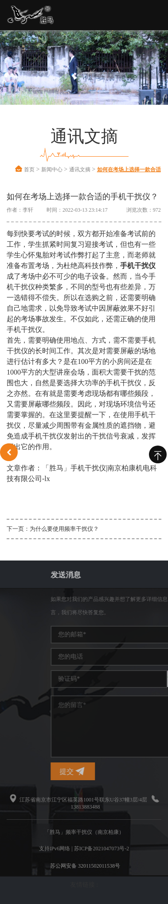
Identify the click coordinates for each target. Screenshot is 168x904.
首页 (29, 169)
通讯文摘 (79, 169)
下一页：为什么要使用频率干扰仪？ (53, 528)
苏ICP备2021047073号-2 (101, 848)
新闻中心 (52, 169)
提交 (116, 771)
